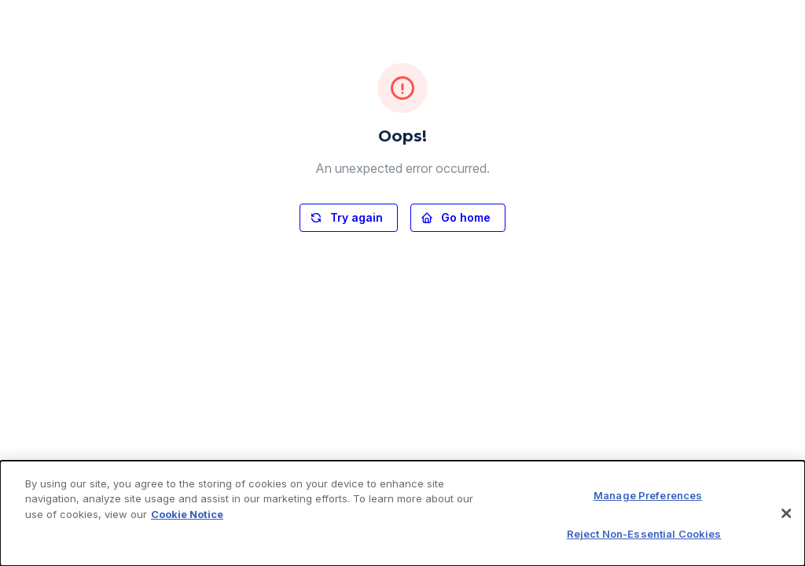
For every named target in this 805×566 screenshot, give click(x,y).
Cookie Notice (187, 514)
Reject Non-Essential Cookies (644, 533)
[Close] (786, 513)
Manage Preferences (648, 495)
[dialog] (402, 513)
